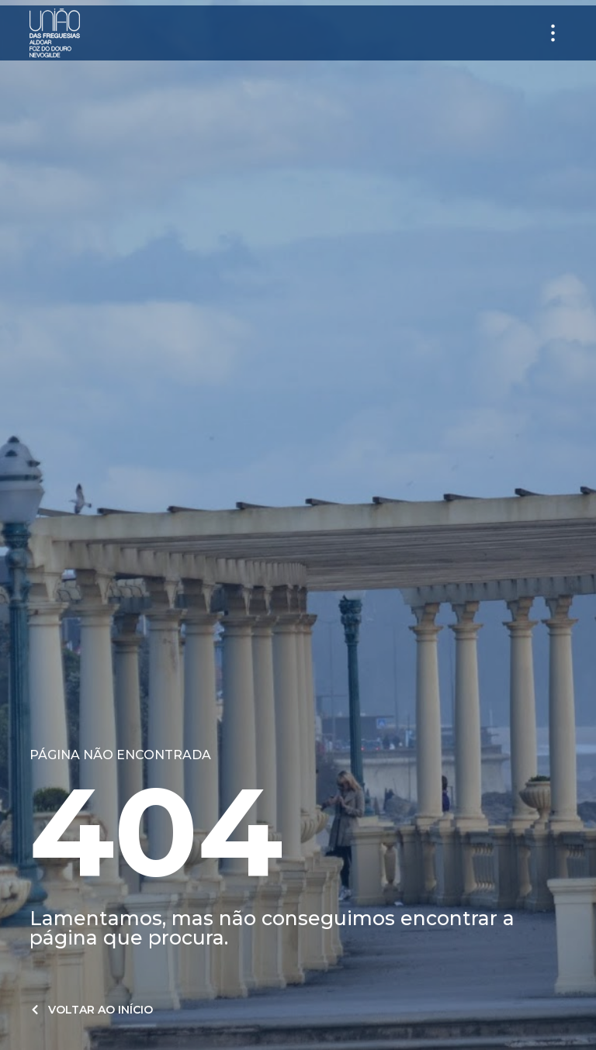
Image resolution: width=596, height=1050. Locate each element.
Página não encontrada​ (120, 755)
